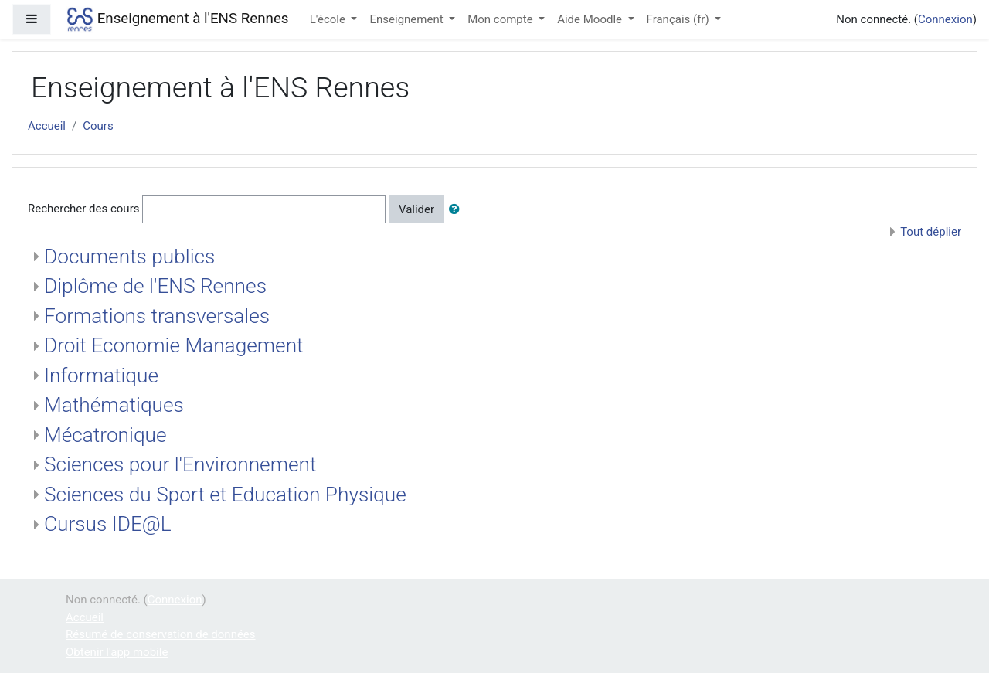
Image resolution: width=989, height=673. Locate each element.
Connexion (945, 19)
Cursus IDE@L (108, 523)
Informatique (101, 375)
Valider (416, 209)
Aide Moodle (591, 19)
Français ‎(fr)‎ (679, 19)
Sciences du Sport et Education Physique (225, 494)
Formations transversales (157, 316)
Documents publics (129, 256)
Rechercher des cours (83, 209)
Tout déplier (930, 232)
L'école (329, 19)
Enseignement (407, 19)
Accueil (47, 126)
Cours (98, 126)
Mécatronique (105, 435)
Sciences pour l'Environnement (180, 464)
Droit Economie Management (174, 345)
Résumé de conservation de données (161, 634)
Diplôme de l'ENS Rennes (155, 285)
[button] (457, 209)
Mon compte (501, 19)
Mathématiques (114, 404)
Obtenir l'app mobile (117, 652)
